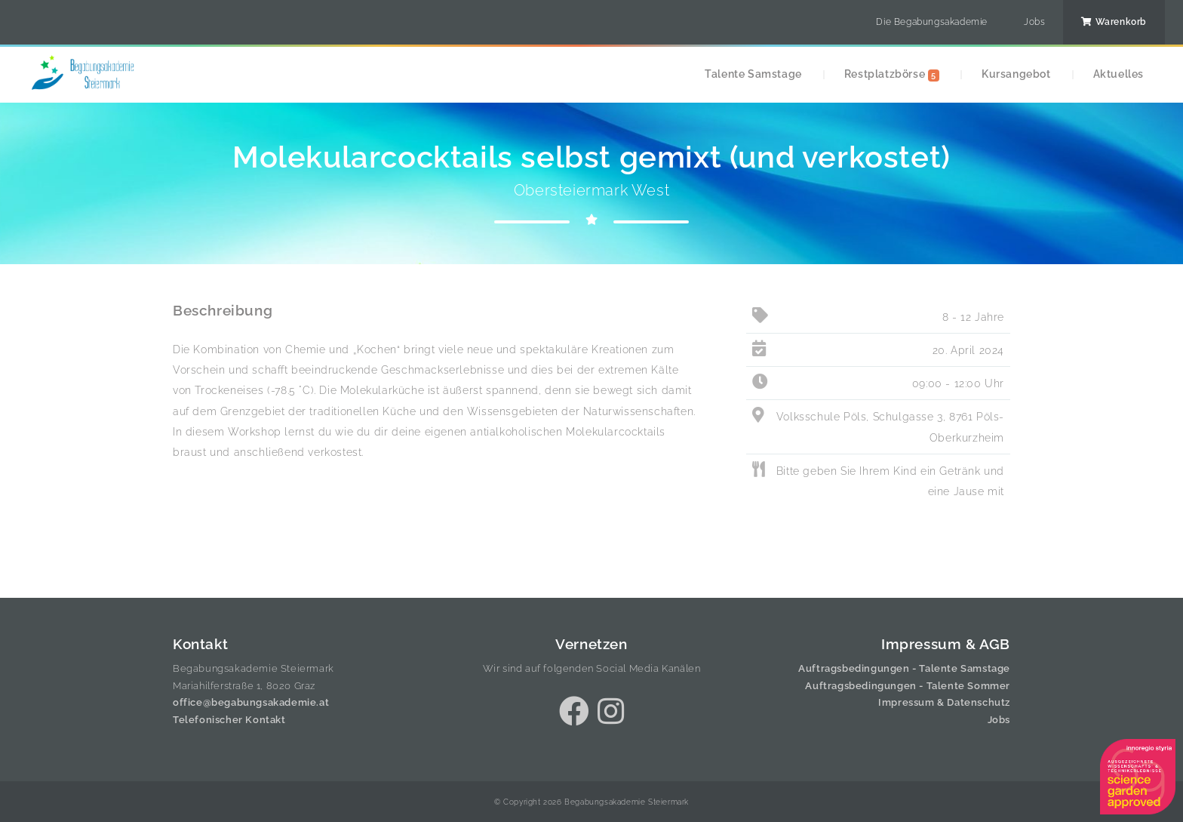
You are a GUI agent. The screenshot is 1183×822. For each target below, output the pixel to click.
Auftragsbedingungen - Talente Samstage (904, 668)
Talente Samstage (753, 73)
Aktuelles (1118, 73)
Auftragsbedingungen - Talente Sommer (907, 685)
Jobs (1034, 22)
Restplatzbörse (891, 74)
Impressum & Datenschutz (944, 702)
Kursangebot (1016, 73)
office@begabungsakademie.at (251, 702)
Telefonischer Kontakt (229, 719)
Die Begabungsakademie (932, 22)
